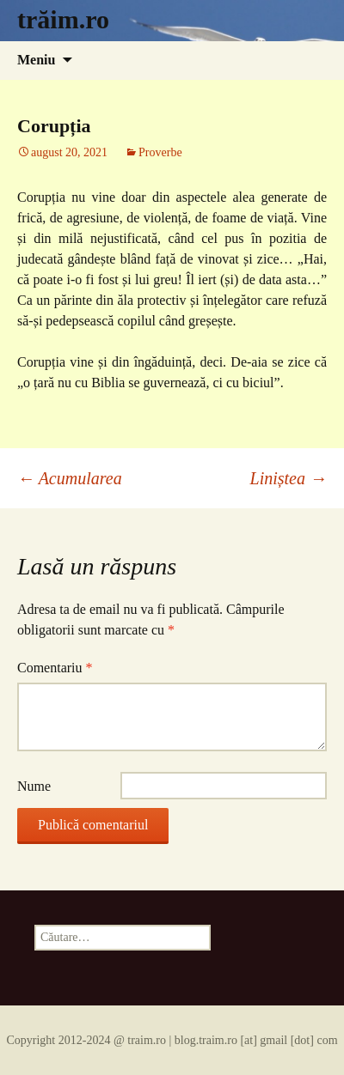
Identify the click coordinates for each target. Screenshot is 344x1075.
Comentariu (55, 667)
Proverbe (160, 152)
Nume (34, 786)
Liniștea (288, 478)
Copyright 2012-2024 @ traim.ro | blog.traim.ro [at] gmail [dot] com (171, 1040)
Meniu (36, 59)
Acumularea (69, 478)
